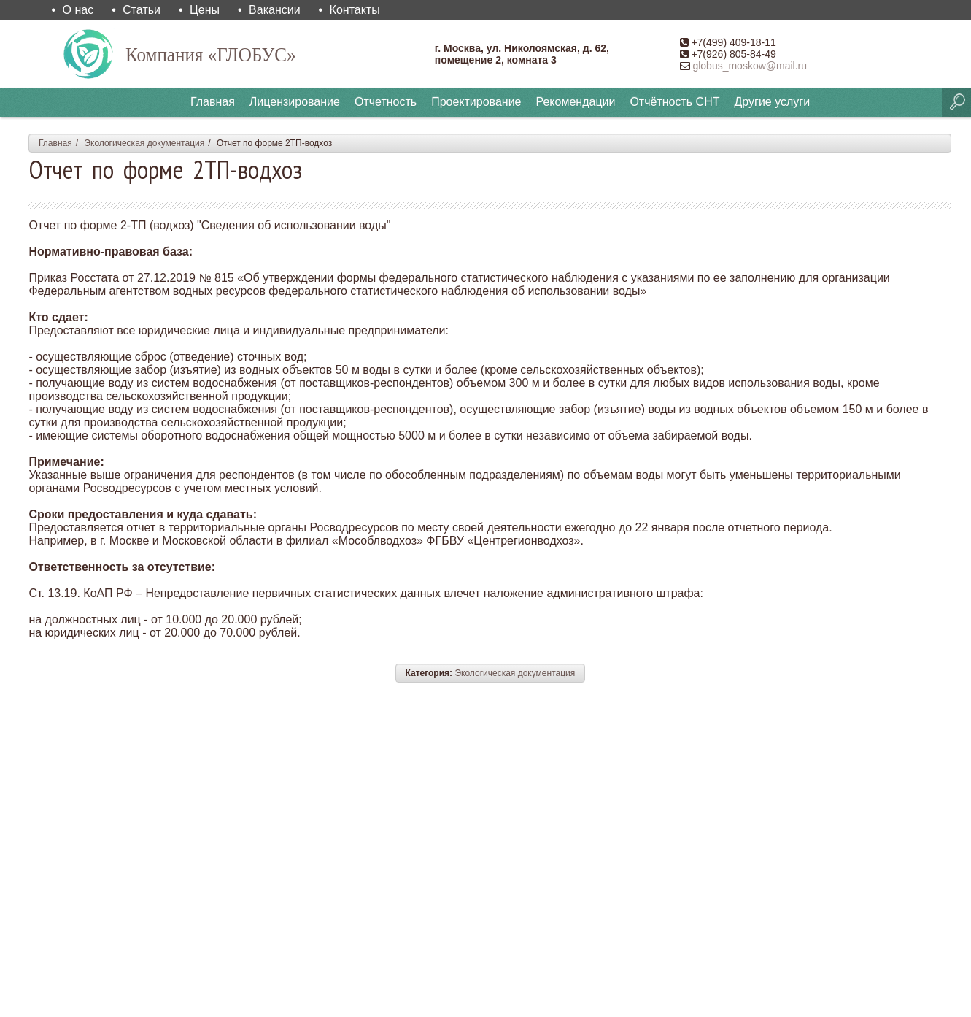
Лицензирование (294, 102)
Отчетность (386, 102)
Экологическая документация (144, 143)
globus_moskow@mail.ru (749, 66)
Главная (212, 102)
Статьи (141, 10)
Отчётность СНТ (674, 102)
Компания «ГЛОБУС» (220, 53)
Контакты (355, 10)
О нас (78, 10)
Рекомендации (575, 102)
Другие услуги (772, 102)
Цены (205, 10)
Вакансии (275, 10)
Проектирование (476, 102)
